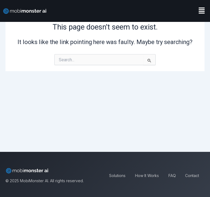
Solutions (117, 175)
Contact (192, 175)
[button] (201, 11)
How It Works (147, 175)
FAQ (172, 175)
